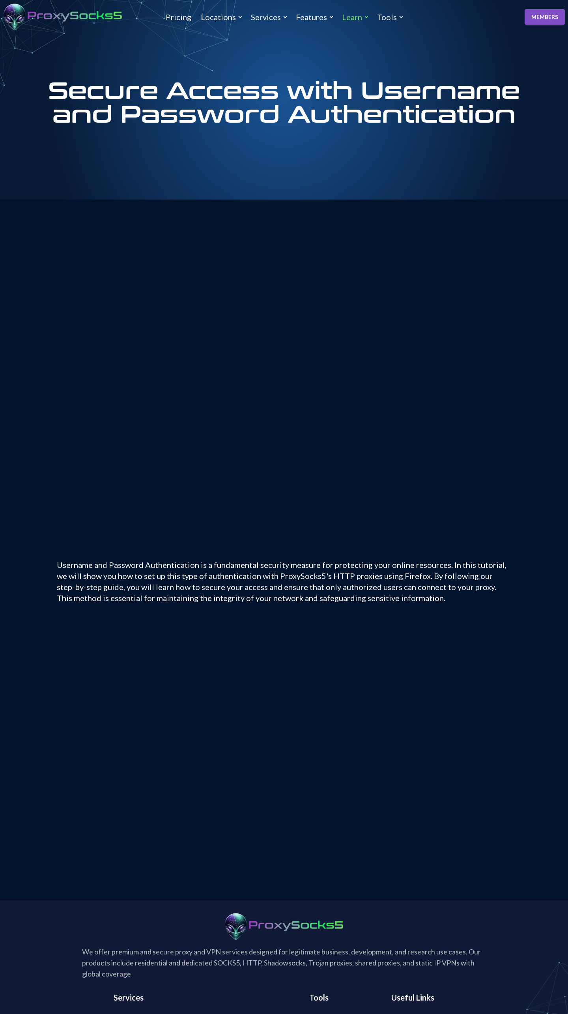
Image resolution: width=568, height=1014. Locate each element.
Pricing (178, 17)
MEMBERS (544, 16)
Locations (218, 17)
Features (311, 17)
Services (266, 17)
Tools (387, 17)
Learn (352, 17)
